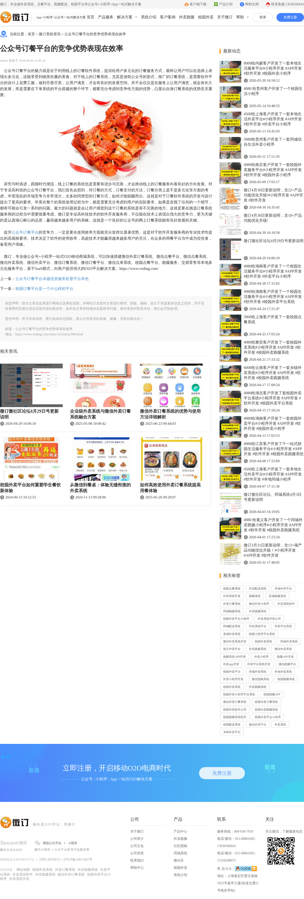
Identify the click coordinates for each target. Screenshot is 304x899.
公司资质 (137, 853)
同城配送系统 (232, 626)
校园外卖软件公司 (234, 709)
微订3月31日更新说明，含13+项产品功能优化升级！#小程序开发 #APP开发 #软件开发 (273, 550)
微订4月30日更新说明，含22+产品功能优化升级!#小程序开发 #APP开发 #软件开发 (273, 195)
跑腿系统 (255, 596)
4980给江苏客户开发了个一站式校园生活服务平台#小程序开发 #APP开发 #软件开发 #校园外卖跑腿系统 (274, 449)
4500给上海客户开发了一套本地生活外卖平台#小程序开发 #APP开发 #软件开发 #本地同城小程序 (273, 474)
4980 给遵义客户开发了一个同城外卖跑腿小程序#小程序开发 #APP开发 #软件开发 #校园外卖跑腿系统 (273, 525)
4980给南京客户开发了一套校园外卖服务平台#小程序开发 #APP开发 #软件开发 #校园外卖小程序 (273, 170)
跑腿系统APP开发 (234, 656)
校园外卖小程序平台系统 (239, 694)
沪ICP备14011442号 (77, 859)
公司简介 (137, 839)
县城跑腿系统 (277, 596)
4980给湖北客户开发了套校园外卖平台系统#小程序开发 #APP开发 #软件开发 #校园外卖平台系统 (273, 398)
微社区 (179, 860)
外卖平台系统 (283, 626)
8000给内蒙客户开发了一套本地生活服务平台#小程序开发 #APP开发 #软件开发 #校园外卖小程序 (273, 68)
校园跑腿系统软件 (234, 717)
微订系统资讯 (50, 34)
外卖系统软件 (286, 603)
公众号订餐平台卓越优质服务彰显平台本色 (52, 279)
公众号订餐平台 (25, 232)
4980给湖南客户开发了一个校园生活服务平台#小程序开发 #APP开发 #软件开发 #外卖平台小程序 (273, 271)
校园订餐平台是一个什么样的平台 (44, 289)
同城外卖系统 (289, 641)
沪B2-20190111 (50, 859)
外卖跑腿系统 (257, 611)
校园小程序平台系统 (262, 634)
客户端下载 (198, 4)
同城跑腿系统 (232, 611)
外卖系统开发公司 (269, 618)
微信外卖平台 (257, 724)
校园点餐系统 (232, 588)
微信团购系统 (260, 679)
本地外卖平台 (283, 588)
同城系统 (180, 853)
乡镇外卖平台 (232, 732)
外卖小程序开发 (233, 679)
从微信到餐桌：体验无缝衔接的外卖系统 (100, 487)
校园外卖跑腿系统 (266, 709)
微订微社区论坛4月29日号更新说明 (29, 414)
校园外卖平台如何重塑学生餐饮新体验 (30, 487)
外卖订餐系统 (232, 603)
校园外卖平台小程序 (236, 618)
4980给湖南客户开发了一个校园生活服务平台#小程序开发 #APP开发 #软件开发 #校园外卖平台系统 (273, 296)
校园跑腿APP (271, 694)
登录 (262, 17)
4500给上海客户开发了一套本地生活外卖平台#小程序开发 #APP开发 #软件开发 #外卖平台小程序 (273, 119)
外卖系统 (280, 724)
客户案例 (167, 17)
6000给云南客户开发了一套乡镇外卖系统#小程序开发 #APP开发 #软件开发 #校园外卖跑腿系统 (273, 373)
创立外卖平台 (232, 649)
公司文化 (137, 846)
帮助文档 (252, 4)
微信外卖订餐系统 (234, 702)
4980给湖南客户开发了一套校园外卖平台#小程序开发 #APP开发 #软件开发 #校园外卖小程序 (273, 423)
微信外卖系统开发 (234, 641)
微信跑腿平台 (287, 664)
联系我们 (137, 860)
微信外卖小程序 (259, 603)
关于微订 (225, 17)
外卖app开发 (231, 664)
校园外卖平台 (232, 671)
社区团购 (180, 846)
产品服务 (105, 17)
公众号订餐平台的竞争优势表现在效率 (95, 34)
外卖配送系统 (257, 588)
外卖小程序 (261, 656)
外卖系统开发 (232, 596)
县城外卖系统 (232, 634)
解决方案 (124, 17)
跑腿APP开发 (285, 656)
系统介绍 (148, 17)
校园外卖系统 (263, 641)
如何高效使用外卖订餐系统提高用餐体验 (170, 487)
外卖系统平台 (257, 626)
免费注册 (290, 17)
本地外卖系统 (283, 671)
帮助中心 (137, 868)
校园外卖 (206, 17)
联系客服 (287, 4)
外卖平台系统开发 (258, 664)
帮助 (240, 17)
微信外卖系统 (283, 649)
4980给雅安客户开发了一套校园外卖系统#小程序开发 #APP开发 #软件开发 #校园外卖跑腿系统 (273, 347)
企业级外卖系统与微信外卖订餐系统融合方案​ (100, 414)
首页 (90, 17)
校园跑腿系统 (286, 679)
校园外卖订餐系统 (266, 702)
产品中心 (180, 831)
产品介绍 (226, 4)
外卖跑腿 (186, 17)
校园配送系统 (232, 724)
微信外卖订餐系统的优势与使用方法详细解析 (170, 414)
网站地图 (23, 869)
